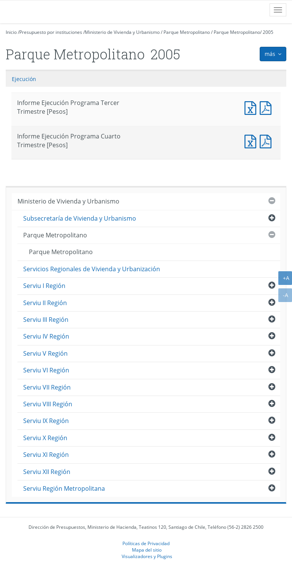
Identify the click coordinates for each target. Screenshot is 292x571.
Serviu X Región (45, 438)
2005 (268, 32)
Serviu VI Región (46, 370)
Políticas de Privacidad (146, 543)
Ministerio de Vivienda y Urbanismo (122, 32)
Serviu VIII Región (47, 404)
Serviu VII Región (47, 387)
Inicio (11, 32)
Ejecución (24, 79)
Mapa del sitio (147, 550)
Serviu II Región (45, 303)
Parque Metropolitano (186, 32)
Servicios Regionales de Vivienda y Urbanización (91, 269)
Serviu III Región (45, 319)
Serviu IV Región (46, 336)
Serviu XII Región (46, 472)
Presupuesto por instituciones (50, 32)
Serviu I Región (44, 286)
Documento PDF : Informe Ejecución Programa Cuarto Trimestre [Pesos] (267, 140)
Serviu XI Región (46, 454)
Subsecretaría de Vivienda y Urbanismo (79, 218)
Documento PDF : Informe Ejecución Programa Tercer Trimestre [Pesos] (267, 107)
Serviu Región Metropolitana (64, 488)
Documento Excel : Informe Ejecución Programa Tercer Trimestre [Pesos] (252, 107)
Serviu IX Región (46, 421)
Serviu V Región (45, 353)
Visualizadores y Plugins (147, 556)
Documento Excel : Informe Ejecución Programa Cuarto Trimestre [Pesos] (252, 140)
